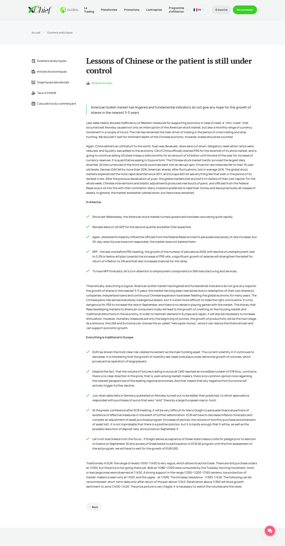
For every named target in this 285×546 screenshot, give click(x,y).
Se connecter (245, 9)
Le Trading (89, 9)
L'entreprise (154, 10)
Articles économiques (49, 72)
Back (95, 507)
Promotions (131, 10)
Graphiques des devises (50, 82)
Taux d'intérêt (44, 93)
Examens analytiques (60, 32)
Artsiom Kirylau (102, 83)
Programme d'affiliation (176, 9)
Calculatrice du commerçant (54, 104)
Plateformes (109, 10)
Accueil (36, 32)
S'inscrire (221, 9)
